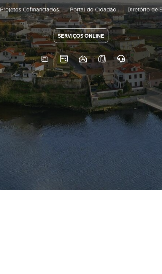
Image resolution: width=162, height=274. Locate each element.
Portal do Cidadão (93, 9)
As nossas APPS (102, 58)
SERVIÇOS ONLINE (81, 36)
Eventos (64, 58)
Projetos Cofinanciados (29, 9)
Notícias (45, 58)
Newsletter (83, 58)
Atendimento (121, 58)
